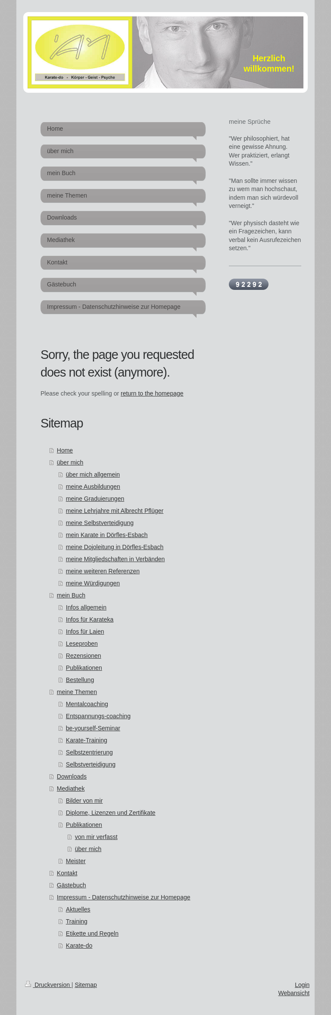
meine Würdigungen (93, 583)
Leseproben (82, 643)
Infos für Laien (85, 631)
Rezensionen (83, 655)
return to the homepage (152, 393)
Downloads (72, 776)
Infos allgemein (86, 607)
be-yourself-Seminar (93, 728)
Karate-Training (86, 740)
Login (302, 984)
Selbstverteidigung (91, 764)
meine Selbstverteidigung (100, 522)
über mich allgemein (93, 474)
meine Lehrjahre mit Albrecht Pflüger (114, 510)
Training (76, 921)
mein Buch (71, 595)
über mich (70, 462)
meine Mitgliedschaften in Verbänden (115, 559)
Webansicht (293, 993)
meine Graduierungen (95, 498)
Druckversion (48, 984)
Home (65, 450)
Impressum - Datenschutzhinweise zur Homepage (123, 897)
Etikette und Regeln (92, 933)
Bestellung (80, 679)
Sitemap (86, 984)
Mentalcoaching (87, 704)
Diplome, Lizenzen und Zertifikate (111, 812)
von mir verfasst (96, 836)
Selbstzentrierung (89, 752)
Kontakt (67, 873)
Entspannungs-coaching (98, 716)
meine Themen (77, 691)
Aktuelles (78, 909)
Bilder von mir (84, 800)
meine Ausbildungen (93, 486)
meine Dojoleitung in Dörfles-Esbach (114, 547)
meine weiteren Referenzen (103, 571)
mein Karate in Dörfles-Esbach (107, 534)
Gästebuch (71, 885)
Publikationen (84, 667)
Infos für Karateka (90, 619)
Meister (76, 861)
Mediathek (71, 788)
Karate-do (79, 945)
